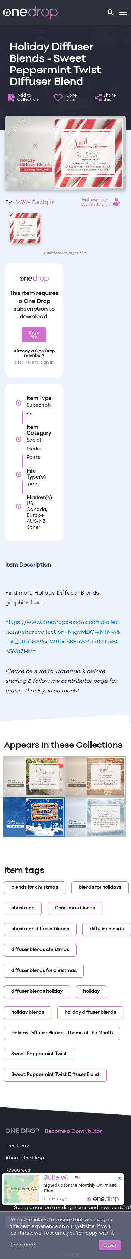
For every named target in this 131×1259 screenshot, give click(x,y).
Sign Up (34, 334)
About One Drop (24, 1158)
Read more (23, 1245)
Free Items (18, 1146)
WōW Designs (35, 202)
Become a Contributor (73, 1131)
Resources (17, 1170)
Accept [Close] (109, 1245)
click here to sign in (34, 362)
